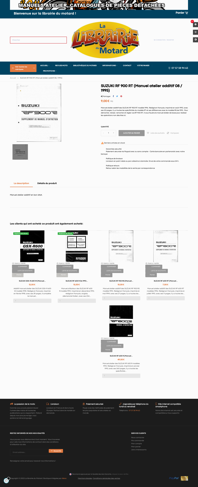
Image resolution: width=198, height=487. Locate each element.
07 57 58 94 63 (179, 68)
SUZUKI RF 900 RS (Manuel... (121, 281)
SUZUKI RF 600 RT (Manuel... (166, 281)
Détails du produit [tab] (47, 183)
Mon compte (136, 443)
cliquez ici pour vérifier (120, 474)
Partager (113, 96)
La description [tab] (21, 183)
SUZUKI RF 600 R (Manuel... (121, 356)
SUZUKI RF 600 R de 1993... (77, 281)
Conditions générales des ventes (106, 478)
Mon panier (136, 446)
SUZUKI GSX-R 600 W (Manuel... (32, 281)
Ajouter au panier (131, 133)
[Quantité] (108, 133)
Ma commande (137, 440)
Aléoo (64, 478)
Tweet (117, 96)
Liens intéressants (138, 449)
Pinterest (121, 96)
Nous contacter (137, 437)
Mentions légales (85, 478)
